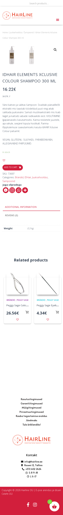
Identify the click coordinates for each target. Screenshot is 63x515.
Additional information (21, 264)
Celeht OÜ (7, 493)
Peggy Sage (22, 357)
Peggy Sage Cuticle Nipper (21, 363)
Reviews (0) (11, 273)
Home (5, 32)
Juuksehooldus (16, 32)
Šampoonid (29, 32)
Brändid (19, 235)
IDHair (28, 235)
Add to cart (10, 225)
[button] (3, 218)
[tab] (31, 265)
